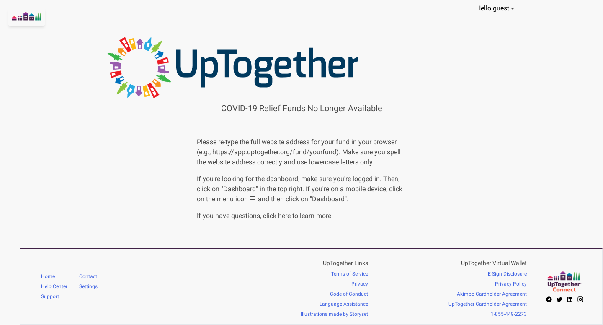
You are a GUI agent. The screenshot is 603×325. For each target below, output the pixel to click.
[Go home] (10, 27)
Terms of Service (349, 274)
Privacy (359, 284)
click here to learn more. (298, 216)
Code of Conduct (349, 294)
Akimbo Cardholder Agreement (492, 294)
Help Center (54, 286)
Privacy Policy (511, 284)
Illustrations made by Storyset (334, 314)
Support (50, 296)
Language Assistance (344, 304)
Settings (88, 286)
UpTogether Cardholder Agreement (487, 304)
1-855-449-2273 (509, 314)
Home (48, 276)
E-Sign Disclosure (507, 274)
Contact (88, 276)
